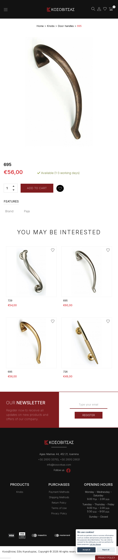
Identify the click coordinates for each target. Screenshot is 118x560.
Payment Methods (59, 491)
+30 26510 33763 (48, 459)
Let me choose (95, 544)
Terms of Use (59, 508)
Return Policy (59, 502)
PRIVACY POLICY (106, 557)
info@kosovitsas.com (59, 464)
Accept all (86, 550)
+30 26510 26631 (70, 459)
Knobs (19, 491)
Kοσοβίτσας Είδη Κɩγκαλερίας (61, 9)
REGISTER (88, 415)
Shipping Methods (59, 497)
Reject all (105, 550)
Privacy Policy (59, 513)
